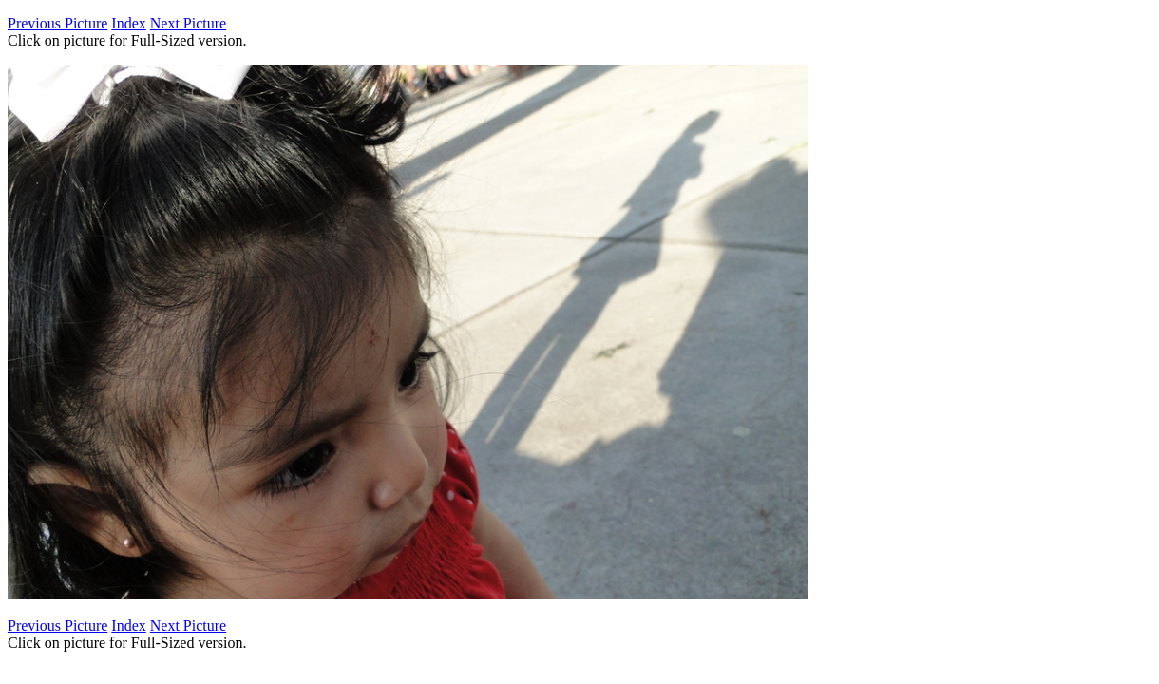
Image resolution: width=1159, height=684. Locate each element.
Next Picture (188, 23)
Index (128, 23)
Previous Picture (57, 23)
